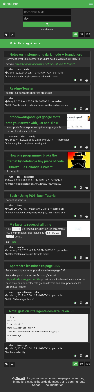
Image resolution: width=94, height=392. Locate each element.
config (32, 136)
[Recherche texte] (47, 12)
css (19, 69)
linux (19, 205)
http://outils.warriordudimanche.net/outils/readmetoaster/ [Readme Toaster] (36, 105)
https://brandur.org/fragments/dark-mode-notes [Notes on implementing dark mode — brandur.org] (31, 76)
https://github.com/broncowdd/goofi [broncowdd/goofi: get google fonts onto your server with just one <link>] (25, 143)
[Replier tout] (12, 34)
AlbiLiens (10, 4)
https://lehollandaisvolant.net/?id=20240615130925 (45, 64)
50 (81, 34)
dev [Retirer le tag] (37, 43)
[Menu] (91, 5)
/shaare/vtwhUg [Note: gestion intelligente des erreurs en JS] (15, 352)
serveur (13, 136)
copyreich (29, 176)
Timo (13, 242)
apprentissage (24, 292)
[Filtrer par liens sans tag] (6, 34)
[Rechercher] (47, 24)
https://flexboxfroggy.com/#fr (23, 279)
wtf (11, 176)
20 (75, 34)
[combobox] (47, 18)
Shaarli (20, 379)
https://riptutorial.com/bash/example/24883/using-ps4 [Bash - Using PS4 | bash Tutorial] (35, 212)
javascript (22, 345)
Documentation (54, 385)
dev (11, 69)
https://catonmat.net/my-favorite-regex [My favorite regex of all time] (26, 254)
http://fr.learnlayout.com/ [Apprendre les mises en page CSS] (19, 299)
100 (88, 34)
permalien (34, 72)
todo (26, 69)
